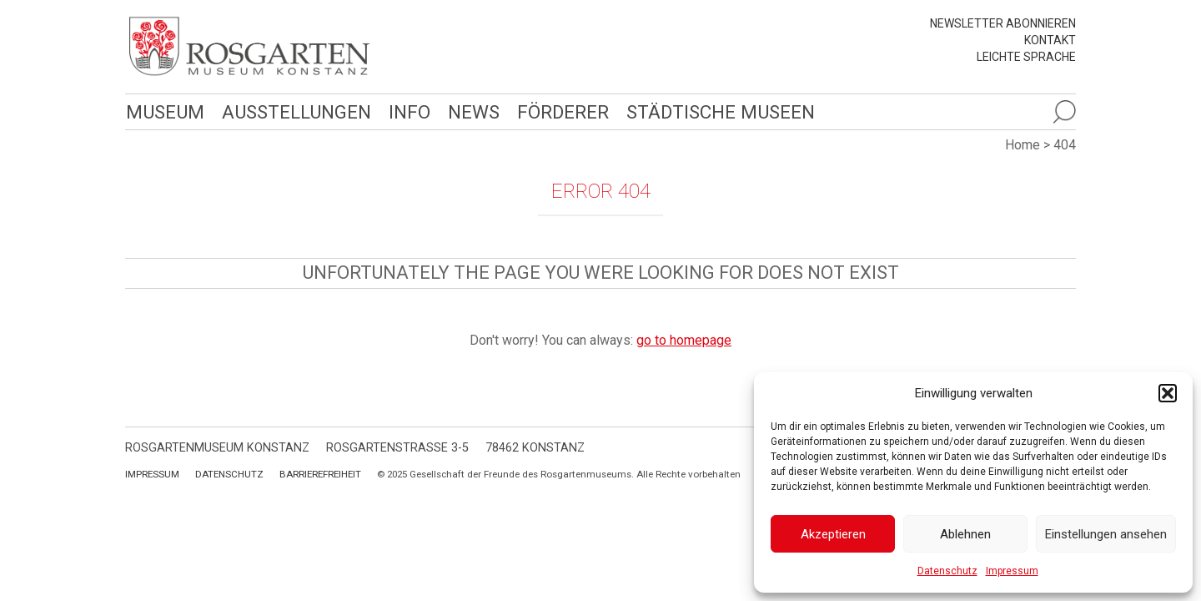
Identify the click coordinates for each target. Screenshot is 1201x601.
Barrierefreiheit (320, 474)
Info (405, 111)
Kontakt (1050, 40)
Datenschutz (947, 571)
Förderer (558, 111)
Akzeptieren (833, 534)
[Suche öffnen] (1064, 112)
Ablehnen (965, 534)
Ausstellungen (294, 111)
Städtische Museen (714, 111)
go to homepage (683, 340)
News (469, 111)
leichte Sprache (1026, 56)
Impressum (1012, 571)
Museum (164, 111)
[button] (1167, 393)
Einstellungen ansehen (1106, 534)
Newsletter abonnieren (1003, 23)
